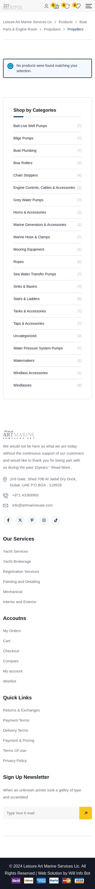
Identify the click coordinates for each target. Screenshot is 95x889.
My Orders (12, 631)
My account (13, 671)
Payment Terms (16, 720)
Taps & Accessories (28, 323)
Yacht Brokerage (17, 561)
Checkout (11, 651)
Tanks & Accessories (29, 311)
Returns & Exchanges (21, 710)
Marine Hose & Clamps (31, 237)
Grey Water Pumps (28, 200)
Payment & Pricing (18, 740)
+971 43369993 (25, 495)
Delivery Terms (15, 730)
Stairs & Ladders (26, 299)
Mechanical (12, 591)
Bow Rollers (22, 163)
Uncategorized (24, 336)
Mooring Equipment (28, 249)
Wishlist (9, 681)
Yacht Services (15, 551)
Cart (6, 641)
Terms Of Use (14, 750)
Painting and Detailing (21, 581)
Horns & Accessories (29, 212)
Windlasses (22, 385)
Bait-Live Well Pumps (30, 126)
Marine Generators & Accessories (39, 225)
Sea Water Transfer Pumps (34, 274)
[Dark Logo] (12, 6)
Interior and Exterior (19, 602)
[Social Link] (8, 520)
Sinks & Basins (25, 286)
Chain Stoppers (25, 175)
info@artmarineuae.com (32, 505)
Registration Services (21, 571)
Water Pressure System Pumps (38, 348)
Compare (11, 661)
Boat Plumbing (24, 151)
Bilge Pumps (23, 138)
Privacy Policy (15, 760)
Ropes (18, 262)
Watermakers (23, 361)
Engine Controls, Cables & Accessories (44, 188)
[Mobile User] (46, 6)
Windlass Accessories (30, 373)
